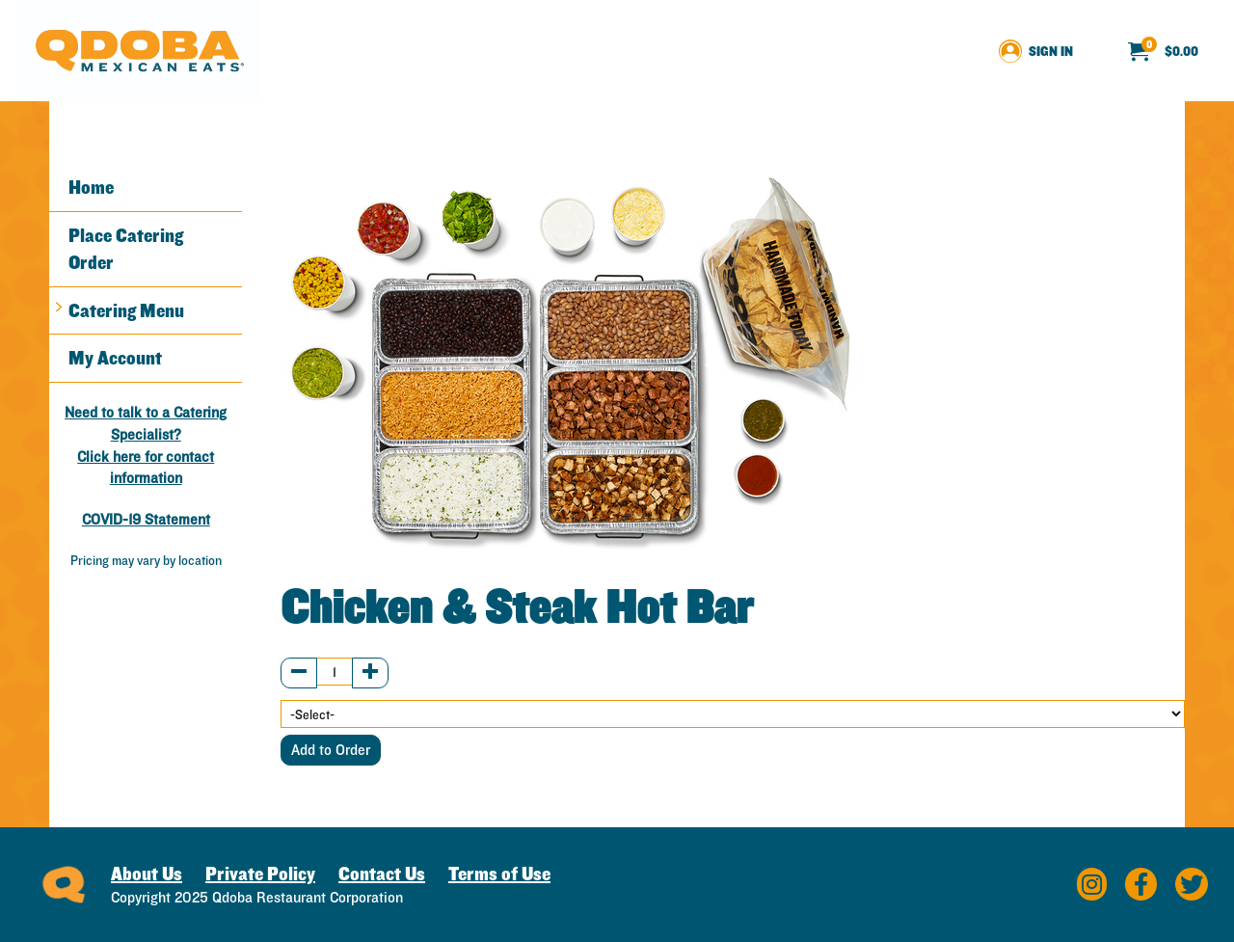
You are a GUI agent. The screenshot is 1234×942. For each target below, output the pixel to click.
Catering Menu (126, 310)
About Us (146, 873)
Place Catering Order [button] (125, 249)
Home (91, 187)
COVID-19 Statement (146, 519)
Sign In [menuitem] (1051, 51)
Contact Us (381, 873)
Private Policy (260, 873)
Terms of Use (499, 873)
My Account (115, 357)
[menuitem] (1163, 51)
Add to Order (330, 749)
